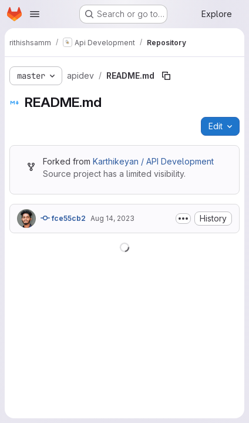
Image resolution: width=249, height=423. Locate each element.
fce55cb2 (63, 218)
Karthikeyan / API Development (153, 161)
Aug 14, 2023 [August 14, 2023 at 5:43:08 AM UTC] (112, 218)
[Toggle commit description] (183, 218)
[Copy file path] (166, 75)
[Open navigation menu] (34, 14)
